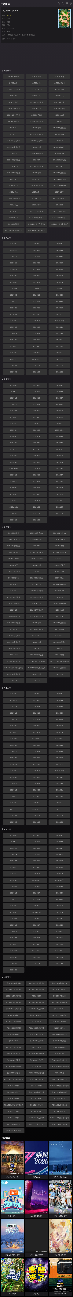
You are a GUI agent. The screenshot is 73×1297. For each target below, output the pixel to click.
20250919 (59, 279)
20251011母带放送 (13, 150)
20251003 (13, 298)
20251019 (13, 317)
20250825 (13, 253)
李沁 (20, 35)
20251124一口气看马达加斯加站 (13, 208)
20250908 (13, 272)
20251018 (59, 311)
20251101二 (36, 336)
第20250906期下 (13, 1012)
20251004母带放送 (59, 137)
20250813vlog (36, 60)
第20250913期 (13, 1018)
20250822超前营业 (36, 79)
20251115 (36, 349)
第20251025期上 (13, 1076)
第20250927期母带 (13, 1037)
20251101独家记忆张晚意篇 (59, 638)
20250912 (36, 272)
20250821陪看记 (13, 79)
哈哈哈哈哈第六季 (12, 1154)
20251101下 (36, 182)
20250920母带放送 (13, 124)
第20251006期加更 (13, 1050)
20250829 (59, 253)
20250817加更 (59, 66)
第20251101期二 (36, 1088)
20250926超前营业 (59, 124)
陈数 (11, 35)
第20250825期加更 (36, 992)
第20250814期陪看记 (59, 967)
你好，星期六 (12, 1193)
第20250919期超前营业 (13, 1024)
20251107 (59, 343)
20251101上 (13, 182)
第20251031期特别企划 (59, 1082)
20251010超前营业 (36, 143)
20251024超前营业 (59, 163)
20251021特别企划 (36, 163)
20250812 (13, 227)
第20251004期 (36, 1044)
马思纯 (16, 35)
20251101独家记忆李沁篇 (36, 638)
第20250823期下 (13, 992)
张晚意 (32, 35)
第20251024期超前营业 (59, 1069)
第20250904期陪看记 (13, 1005)
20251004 (36, 137)
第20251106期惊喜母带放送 (59, 1095)
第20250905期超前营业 (36, 1005)
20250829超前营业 (13, 92)
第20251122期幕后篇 (13, 1108)
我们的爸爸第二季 (60, 1232)
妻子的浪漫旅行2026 (60, 1154)
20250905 (13, 266)
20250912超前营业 (59, 105)
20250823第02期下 (13, 86)
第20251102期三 (59, 1088)
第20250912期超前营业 (59, 1012)
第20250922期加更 (13, 1031)
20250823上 (59, 536)
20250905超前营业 (36, 99)
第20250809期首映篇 (13, 960)
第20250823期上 (59, 986)
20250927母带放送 (36, 131)
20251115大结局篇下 (59, 195)
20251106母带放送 (59, 188)
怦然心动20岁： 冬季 (12, 1232)
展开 (13, 39)
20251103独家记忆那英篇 (36, 645)
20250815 (13, 234)
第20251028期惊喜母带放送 (13, 1082)
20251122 (59, 349)
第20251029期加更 (36, 1082)
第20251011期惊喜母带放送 (13, 1056)
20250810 (36, 221)
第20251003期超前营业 (13, 1044)
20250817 (59, 234)
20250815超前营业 (13, 66)
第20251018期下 (36, 1063)
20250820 (59, 240)
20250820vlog (59, 73)
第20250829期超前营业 (13, 999)
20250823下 (13, 542)
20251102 (59, 182)
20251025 (36, 323)
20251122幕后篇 (13, 201)
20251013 (13, 311)
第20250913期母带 (36, 1018)
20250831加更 (59, 92)
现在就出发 (12, 1271)
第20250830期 (36, 999)
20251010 (36, 304)
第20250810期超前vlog (36, 960)
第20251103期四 (13, 1095)
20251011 (59, 143)
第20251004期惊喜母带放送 (59, 1044)
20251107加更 (13, 195)
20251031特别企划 (59, 176)
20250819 (36, 240)
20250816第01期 (36, 66)
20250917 (36, 279)
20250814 (59, 227)
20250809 (13, 221)
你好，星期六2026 (36, 1232)
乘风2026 (36, 1154)
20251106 (36, 343)
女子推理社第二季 (36, 1193)
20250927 (13, 131)
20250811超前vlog (59, 510)
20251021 (59, 317)
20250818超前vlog (13, 529)
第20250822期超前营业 (36, 986)
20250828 (36, 253)
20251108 (13, 349)
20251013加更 (36, 150)
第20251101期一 (13, 1088)
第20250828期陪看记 (59, 992)
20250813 (36, 227)
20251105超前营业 (36, 188)
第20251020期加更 (13, 1069)
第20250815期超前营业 (13, 973)
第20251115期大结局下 (59, 1101)
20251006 (13, 304)
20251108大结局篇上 (36, 195)
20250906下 (13, 105)
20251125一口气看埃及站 (36, 208)
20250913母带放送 (36, 111)
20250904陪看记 (13, 99)
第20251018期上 (13, 1063)
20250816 (36, 234)
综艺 (8, 22)
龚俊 (28, 35)
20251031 (59, 330)
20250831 (36, 259)
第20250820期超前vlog (59, 979)
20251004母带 (59, 298)
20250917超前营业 (13, 118)
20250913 (13, 111)
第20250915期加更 (59, 1018)
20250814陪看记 (59, 60)
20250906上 (59, 99)
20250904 (59, 259)
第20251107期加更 (13, 1101)
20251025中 (36, 169)
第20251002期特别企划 (59, 1037)
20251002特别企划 (13, 594)
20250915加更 (59, 111)
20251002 (59, 291)
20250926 (59, 285)
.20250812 (13, 369)
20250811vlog (59, 54)
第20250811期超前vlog (59, 960)
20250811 (59, 221)
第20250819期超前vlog (36, 979)
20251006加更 (13, 143)
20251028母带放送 (13, 176)
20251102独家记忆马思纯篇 (13, 645)
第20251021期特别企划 (36, 1069)
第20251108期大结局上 (36, 1101)
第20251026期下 (59, 1076)
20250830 (13, 259)
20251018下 (36, 156)
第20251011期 (59, 1050)
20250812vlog (13, 60)
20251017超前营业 (59, 150)
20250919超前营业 (36, 118)
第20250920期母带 (59, 1024)
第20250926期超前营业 (36, 1031)
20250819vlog (36, 73)
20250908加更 (36, 105)
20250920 (59, 118)
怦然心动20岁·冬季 (60, 1193)
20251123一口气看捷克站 (36, 201)
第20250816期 (36, 973)
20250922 (36, 285)
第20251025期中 (36, 1076)
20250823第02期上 (59, 79)
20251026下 (59, 169)
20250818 (13, 73)
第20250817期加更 (59, 973)
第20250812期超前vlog (13, 967)
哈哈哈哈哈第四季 (60, 1271)
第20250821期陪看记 (13, 986)
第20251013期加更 (36, 1056)
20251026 (59, 323)
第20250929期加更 (36, 1037)
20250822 (36, 246)
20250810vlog (36, 54)
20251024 (13, 323)
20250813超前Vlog (36, 517)
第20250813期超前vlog (36, 967)
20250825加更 (36, 86)
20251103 (13, 188)
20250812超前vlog (13, 517)
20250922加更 (36, 124)
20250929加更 (59, 131)
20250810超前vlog (36, 510)
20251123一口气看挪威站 (59, 201)
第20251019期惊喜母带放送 (59, 1063)
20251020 (36, 317)
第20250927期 (59, 1031)
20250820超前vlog (59, 529)
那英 (8, 35)
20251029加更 (36, 176)
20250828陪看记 (59, 86)
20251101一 (13, 336)
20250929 (36, 291)
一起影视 (5, 4)
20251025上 (13, 169)
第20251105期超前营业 (36, 1095)
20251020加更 (13, 163)
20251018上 (13, 156)
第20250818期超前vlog (13, 979)
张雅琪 (24, 35)
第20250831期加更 (59, 999)
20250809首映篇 (13, 54)
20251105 (13, 343)
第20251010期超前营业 (36, 1050)
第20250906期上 (59, 1005)
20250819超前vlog (36, 529)
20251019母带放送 (59, 156)
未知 (8, 31)
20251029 (36, 330)
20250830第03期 (36, 92)
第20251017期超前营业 (59, 1056)
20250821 (13, 246)
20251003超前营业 (13, 137)
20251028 (13, 330)
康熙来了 (36, 1271)
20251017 (36, 311)
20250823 (59, 246)
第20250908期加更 (36, 1012)
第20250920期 (36, 1024)
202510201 (13, 465)
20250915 (13, 279)
